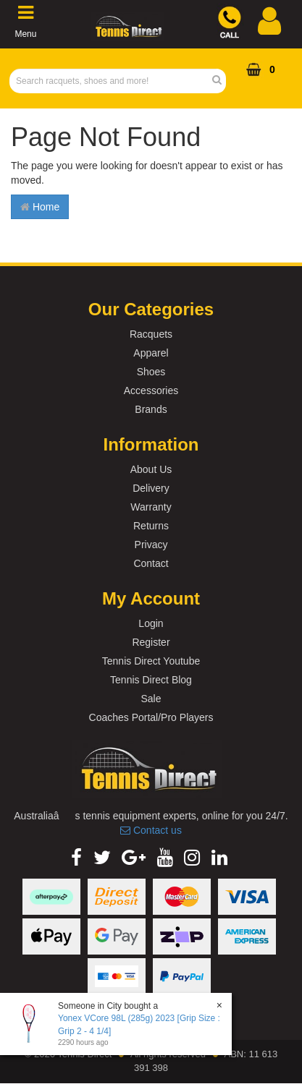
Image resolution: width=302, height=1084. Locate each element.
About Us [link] (151, 469)
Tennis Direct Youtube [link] (151, 661)
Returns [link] (151, 526)
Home (39, 207)
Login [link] (150, 623)
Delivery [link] (151, 488)
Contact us (151, 830)
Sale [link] (150, 698)
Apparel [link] (150, 353)
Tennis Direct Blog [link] (151, 680)
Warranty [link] (150, 507)
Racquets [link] (151, 334)
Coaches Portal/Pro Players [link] (151, 717)
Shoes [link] (151, 371)
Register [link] (150, 642)
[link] (76, 858)
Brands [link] (151, 409)
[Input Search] (113, 81)
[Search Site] (221, 81)
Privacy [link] (151, 544)
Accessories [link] (151, 390)
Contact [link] (150, 563)
